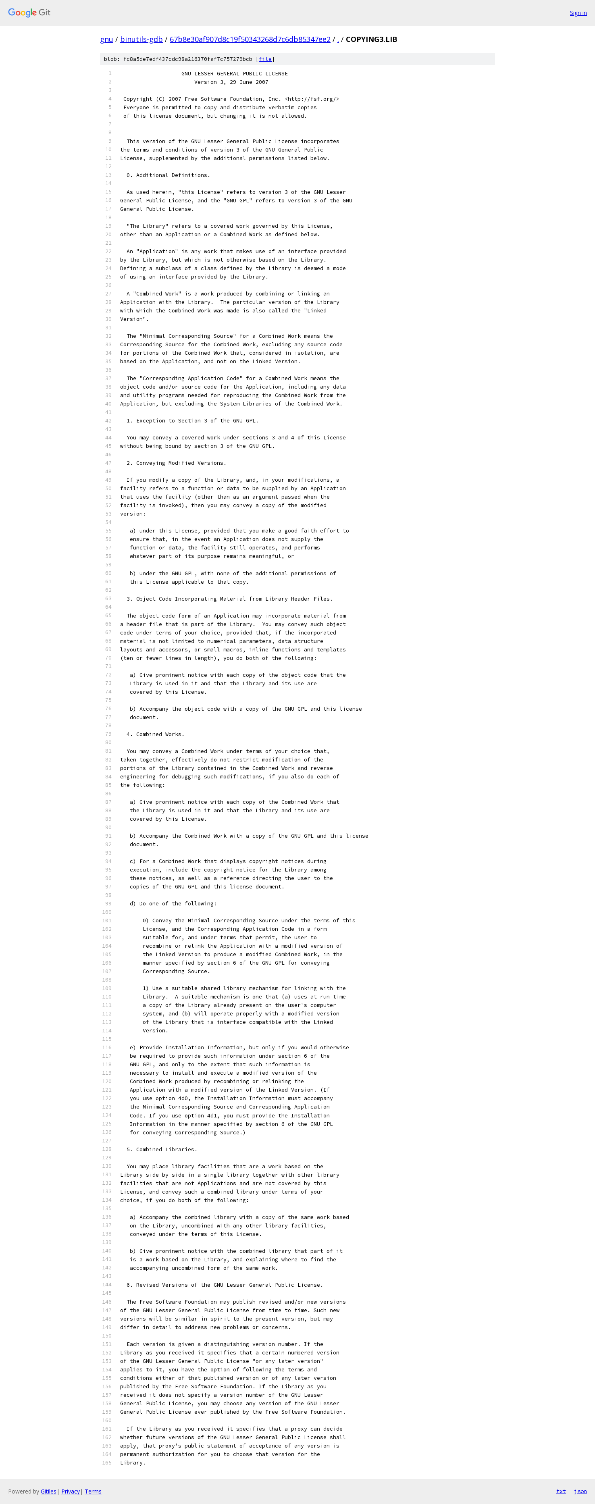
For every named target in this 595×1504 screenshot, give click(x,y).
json (580, 1491)
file (265, 59)
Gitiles (48, 1491)
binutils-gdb (141, 39)
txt (561, 1491)
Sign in (578, 13)
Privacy (70, 1491)
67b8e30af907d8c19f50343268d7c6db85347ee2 (250, 39)
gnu (106, 39)
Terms (93, 1491)
